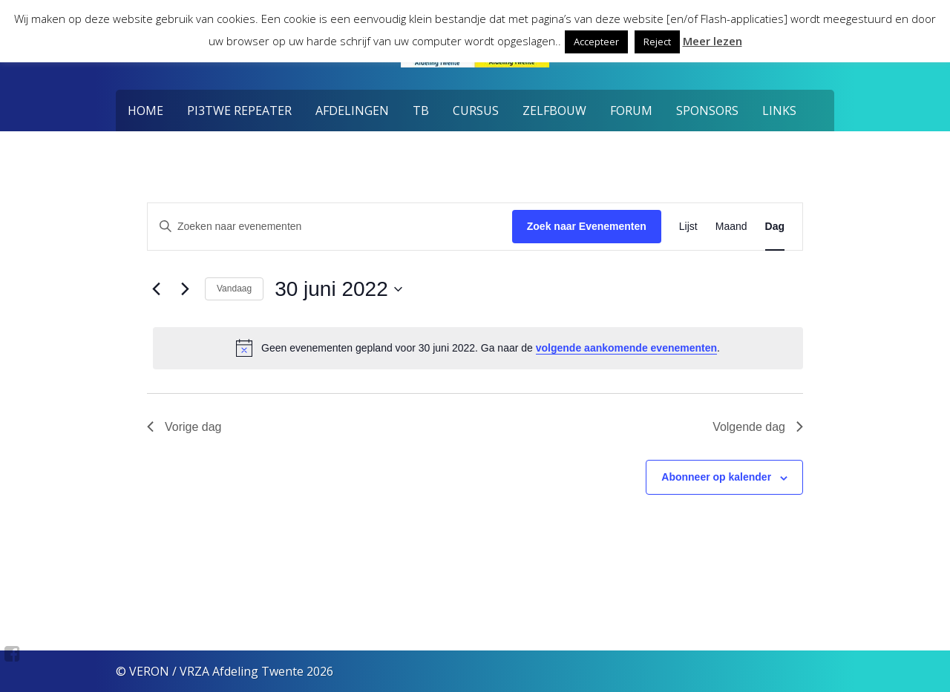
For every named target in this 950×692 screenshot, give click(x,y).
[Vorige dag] (156, 289)
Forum (631, 110)
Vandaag (234, 288)
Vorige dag (184, 427)
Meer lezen (712, 40)
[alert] (478, 348)
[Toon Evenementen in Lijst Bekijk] (688, 226)
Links (779, 110)
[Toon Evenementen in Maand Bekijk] (731, 226)
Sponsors (707, 110)
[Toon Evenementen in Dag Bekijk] (774, 226)
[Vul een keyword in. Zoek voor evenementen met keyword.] (330, 226)
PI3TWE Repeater (239, 110)
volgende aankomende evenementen (626, 348)
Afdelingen (352, 110)
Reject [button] (657, 41)
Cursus (476, 110)
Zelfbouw (554, 110)
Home (145, 110)
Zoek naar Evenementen (586, 226)
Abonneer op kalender (716, 477)
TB (421, 110)
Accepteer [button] (596, 41)
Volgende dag (757, 427)
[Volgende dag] (185, 289)
